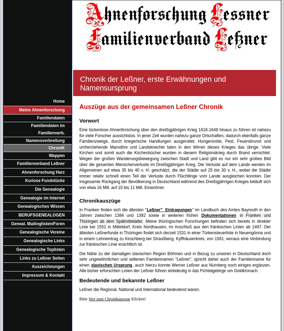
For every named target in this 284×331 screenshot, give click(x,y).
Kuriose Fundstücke (45, 180)
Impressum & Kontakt (43, 275)
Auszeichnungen (48, 266)
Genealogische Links (44, 240)
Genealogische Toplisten (40, 249)
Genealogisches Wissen (41, 206)
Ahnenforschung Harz (43, 172)
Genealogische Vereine (42, 232)
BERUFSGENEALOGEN (41, 215)
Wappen (57, 155)
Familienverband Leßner (41, 163)
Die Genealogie (50, 189)
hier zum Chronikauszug (109, 299)
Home (59, 101)
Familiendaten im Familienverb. (48, 129)
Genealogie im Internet (42, 198)
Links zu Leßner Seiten (42, 258)
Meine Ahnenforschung (42, 110)
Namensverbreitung (45, 140)
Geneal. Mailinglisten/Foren (38, 223)
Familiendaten (51, 118)
